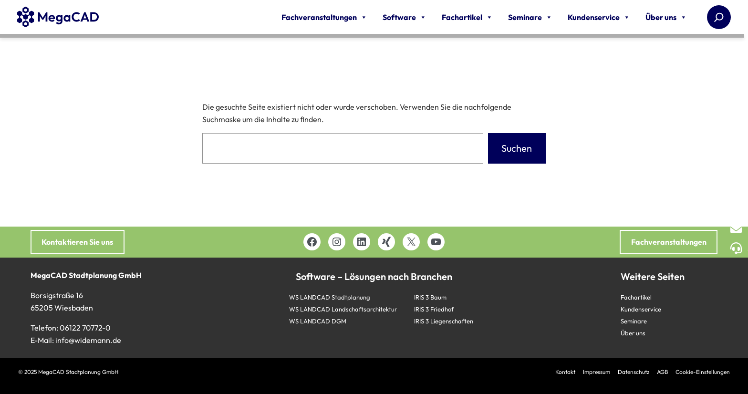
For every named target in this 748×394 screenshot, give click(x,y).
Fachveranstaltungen (324, 17)
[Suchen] (719, 17)
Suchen (516, 148)
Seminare (530, 17)
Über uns (666, 17)
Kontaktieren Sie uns (77, 242)
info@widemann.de (88, 340)
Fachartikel (467, 17)
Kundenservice (599, 17)
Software (404, 17)
